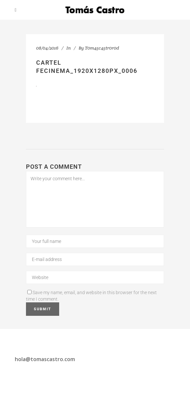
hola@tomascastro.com (45, 359)
